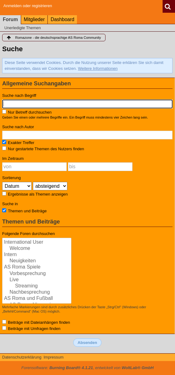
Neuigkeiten (36, 261)
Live (36, 280)
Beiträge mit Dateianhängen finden (36, 322)
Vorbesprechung (36, 274)
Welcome (36, 249)
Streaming (36, 286)
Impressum (53, 357)
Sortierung (11, 177)
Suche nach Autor (18, 126)
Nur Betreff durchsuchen (27, 112)
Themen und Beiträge (24, 210)
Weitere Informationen (98, 68)
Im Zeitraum (13, 158)
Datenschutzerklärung (21, 357)
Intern (36, 255)
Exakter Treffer (18, 142)
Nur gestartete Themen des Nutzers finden (43, 148)
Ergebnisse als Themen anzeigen (35, 194)
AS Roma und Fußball (36, 299)
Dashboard (62, 19)
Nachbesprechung (36, 292)
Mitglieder (34, 19)
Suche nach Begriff (19, 95)
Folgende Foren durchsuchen (28, 233)
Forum (10, 19)
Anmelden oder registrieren (27, 5)
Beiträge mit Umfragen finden (31, 328)
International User (36, 242)
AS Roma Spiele (36, 267)
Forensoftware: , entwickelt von (87, 367)
